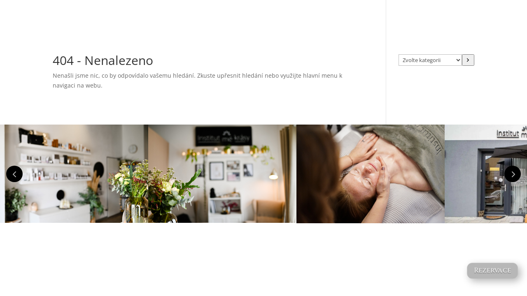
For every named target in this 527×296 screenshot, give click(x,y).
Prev (14, 174)
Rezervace (493, 270)
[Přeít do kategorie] (468, 60)
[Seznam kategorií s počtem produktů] (430, 60)
